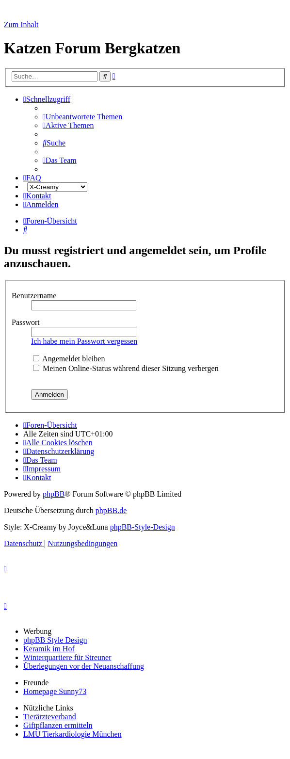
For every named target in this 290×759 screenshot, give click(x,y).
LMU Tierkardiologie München (72, 734)
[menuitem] (82, 117)
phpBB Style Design (55, 640)
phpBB (53, 494)
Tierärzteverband (49, 716)
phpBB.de (111, 510)
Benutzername (35, 295)
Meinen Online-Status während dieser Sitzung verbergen (126, 368)
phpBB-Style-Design (142, 527)
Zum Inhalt (21, 24)
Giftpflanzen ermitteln (58, 725)
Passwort (27, 322)
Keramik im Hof (49, 649)
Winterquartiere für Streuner (67, 657)
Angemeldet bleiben (69, 359)
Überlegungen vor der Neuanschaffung (83, 666)
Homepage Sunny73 (54, 691)
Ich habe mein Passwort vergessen (84, 341)
